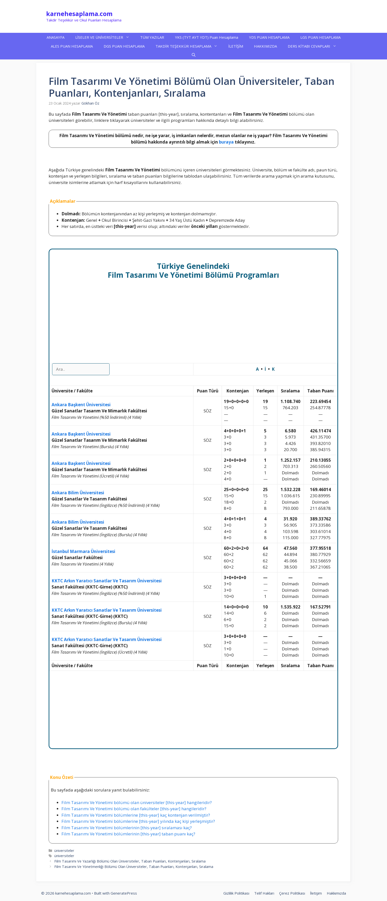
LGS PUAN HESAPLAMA (320, 37)
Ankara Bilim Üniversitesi (78, 493)
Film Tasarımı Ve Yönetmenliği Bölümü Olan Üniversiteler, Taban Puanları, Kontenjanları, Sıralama (133, 866)
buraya (226, 142)
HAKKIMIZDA (265, 46)
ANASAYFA (55, 37)
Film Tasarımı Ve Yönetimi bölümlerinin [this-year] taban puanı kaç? (128, 834)
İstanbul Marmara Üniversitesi (83, 551)
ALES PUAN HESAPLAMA (72, 46)
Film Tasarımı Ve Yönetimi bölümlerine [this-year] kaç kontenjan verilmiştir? (135, 815)
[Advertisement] (193, 326)
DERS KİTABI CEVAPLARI (315, 46)
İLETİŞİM (235, 46)
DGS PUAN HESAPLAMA (124, 46)
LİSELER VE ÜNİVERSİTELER (105, 37)
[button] (193, 55)
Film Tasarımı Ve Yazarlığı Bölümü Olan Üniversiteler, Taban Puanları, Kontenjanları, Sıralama (130, 861)
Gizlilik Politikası (236, 893)
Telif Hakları (264, 893)
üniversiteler (64, 850)
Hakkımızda (336, 893)
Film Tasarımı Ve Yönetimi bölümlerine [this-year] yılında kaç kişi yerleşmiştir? (138, 821)
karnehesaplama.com (79, 13)
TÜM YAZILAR (152, 37)
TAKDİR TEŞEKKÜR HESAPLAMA (189, 46)
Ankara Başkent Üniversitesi (81, 404)
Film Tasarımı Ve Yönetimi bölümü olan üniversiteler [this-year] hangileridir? (136, 802)
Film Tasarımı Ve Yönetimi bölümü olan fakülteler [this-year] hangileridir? (133, 808)
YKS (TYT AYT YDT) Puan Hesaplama (206, 37)
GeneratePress (124, 893)
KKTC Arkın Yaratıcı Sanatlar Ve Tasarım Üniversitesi (107, 581)
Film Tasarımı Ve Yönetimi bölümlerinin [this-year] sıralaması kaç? (126, 827)
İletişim (316, 893)
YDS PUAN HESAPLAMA (269, 37)
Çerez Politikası (292, 893)
